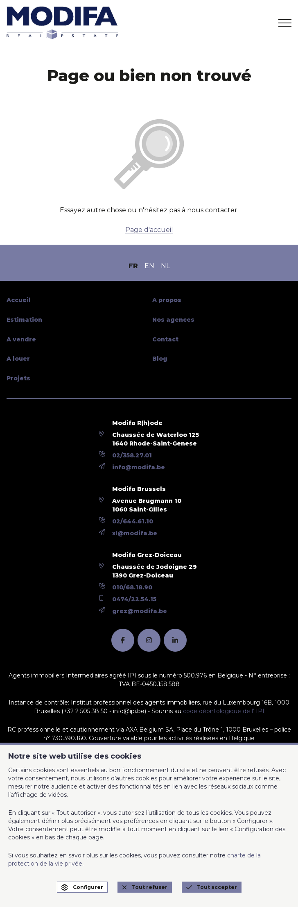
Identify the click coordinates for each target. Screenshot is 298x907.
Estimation (24, 319)
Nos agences (173, 319)
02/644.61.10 (132, 521)
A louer (18, 358)
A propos (166, 300)
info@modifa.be (138, 467)
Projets (18, 378)
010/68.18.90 (132, 587)
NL (165, 266)
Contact (165, 339)
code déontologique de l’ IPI (223, 711)
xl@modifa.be (134, 533)
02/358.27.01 (132, 455)
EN (149, 266)
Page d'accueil (149, 230)
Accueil (19, 300)
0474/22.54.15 (134, 599)
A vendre (21, 339)
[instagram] (149, 640)
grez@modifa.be (139, 611)
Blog (159, 358)
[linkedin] (175, 640)
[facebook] (122, 640)
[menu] (284, 22)
